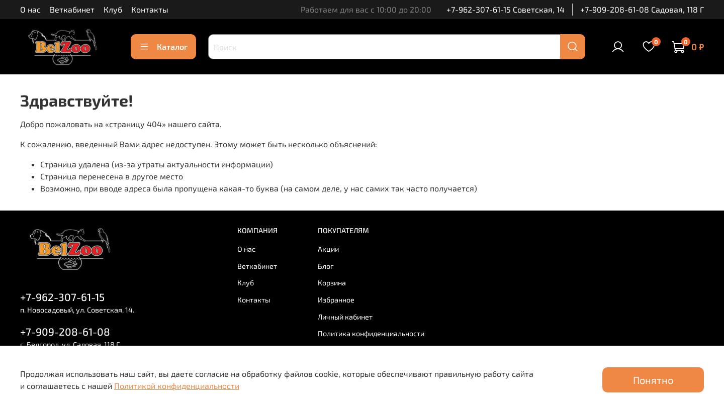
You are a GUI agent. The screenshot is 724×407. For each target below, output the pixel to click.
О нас (30, 9)
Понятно (653, 380)
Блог (326, 266)
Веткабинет (72, 9)
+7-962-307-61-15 (62, 296)
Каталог (163, 47)
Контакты (149, 9)
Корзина (332, 282)
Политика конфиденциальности (371, 333)
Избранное (336, 299)
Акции (328, 249)
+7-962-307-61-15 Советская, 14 (505, 9)
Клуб (113, 9)
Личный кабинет (345, 317)
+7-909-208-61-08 (65, 331)
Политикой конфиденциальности (176, 385)
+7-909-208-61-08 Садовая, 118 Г (642, 9)
